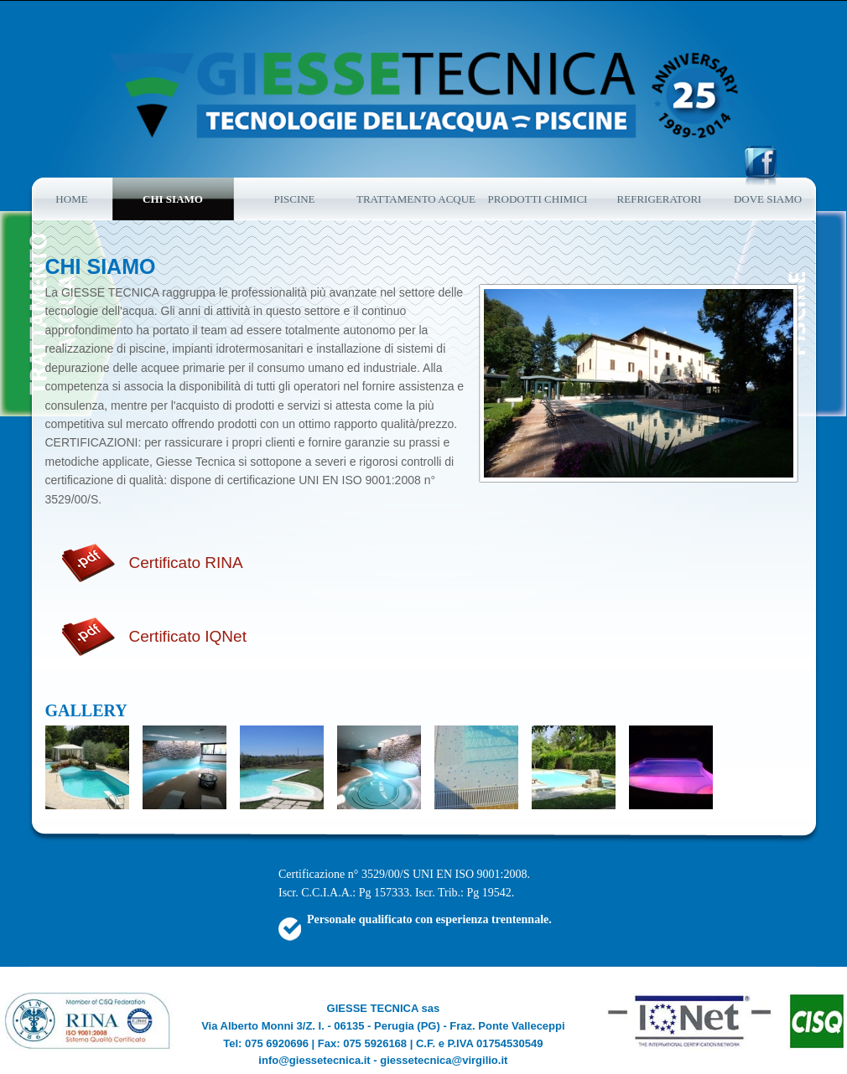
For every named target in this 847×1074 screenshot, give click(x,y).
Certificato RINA (186, 562)
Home (71, 199)
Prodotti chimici (538, 199)
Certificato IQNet (188, 636)
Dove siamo (768, 199)
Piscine (293, 199)
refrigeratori (659, 199)
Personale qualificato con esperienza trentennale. (429, 919)
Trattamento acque (415, 199)
